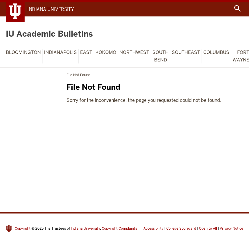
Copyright (23, 228)
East (86, 52)
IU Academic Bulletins (49, 34)
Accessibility (153, 228)
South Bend (160, 56)
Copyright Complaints (119, 228)
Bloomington (23, 52)
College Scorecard (181, 228)
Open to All (208, 228)
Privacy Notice (231, 228)
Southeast (186, 52)
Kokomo (105, 52)
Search (237, 8)
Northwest (134, 52)
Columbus (216, 52)
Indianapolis (60, 52)
